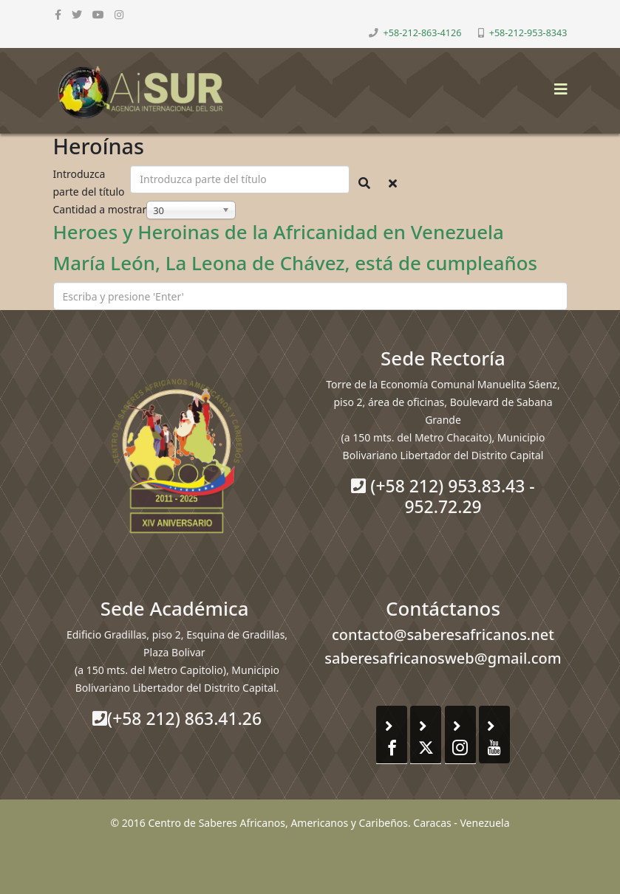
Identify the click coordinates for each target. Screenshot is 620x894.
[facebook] (58, 14)
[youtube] (98, 14)
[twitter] (77, 14)
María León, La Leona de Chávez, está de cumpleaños (295, 263)
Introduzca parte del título (90, 183)
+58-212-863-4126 (423, 33)
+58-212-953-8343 (528, 33)
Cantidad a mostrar (100, 209)
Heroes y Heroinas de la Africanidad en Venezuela (278, 232)
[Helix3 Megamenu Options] (557, 84)
